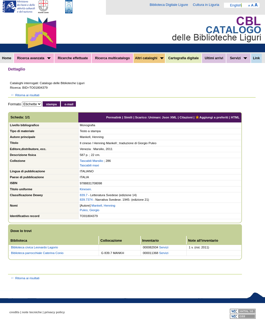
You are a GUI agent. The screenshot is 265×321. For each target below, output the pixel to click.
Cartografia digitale (183, 58)
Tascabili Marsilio (91, 160)
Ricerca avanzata (34, 58)
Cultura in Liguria (206, 5)
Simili (128, 117)
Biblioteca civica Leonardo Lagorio (34, 247)
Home (7, 58)
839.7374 (86, 199)
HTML (235, 117)
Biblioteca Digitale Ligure (169, 5)
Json (165, 117)
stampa (51, 104)
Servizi (238, 58)
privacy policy (54, 312)
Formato (14, 104)
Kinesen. (86, 189)
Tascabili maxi (89, 165)
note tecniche (32, 312)
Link (256, 58)
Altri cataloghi (149, 58)
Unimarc (154, 117)
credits (14, 312)
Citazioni (186, 117)
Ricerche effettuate (73, 58)
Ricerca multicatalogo (112, 58)
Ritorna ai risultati (24, 95)
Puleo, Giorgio (89, 210)
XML (173, 117)
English (235, 5)
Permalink (113, 117)
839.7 (83, 195)
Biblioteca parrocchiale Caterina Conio (37, 253)
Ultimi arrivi (214, 58)
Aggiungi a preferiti (211, 117)
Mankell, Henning (103, 205)
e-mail (68, 104)
